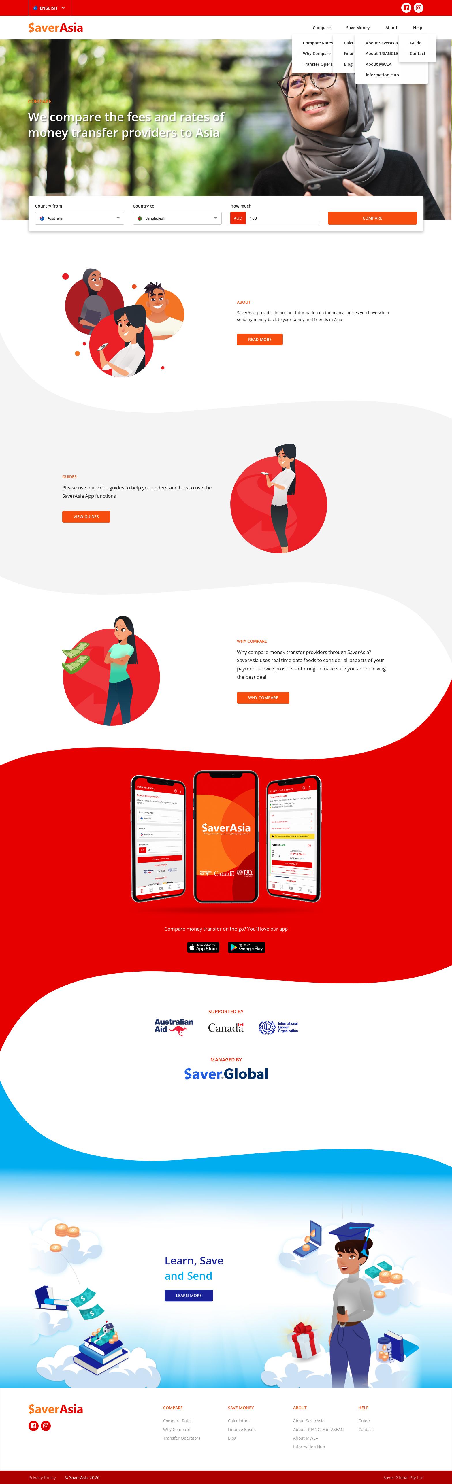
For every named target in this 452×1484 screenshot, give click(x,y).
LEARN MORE (189, 1295)
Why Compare (263, 697)
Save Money (358, 27)
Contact (365, 1429)
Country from (48, 206)
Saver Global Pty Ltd (403, 1477)
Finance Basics (242, 1429)
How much (240, 206)
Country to (144, 206)
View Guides (86, 516)
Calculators (239, 1420)
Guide (364, 1420)
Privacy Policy (42, 1477)
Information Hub (309, 1446)
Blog (232, 1438)
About (391, 27)
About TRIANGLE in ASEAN (318, 1429)
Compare (322, 27)
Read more (260, 339)
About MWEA (305, 1438)
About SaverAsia (309, 1420)
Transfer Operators (181, 1438)
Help (417, 27)
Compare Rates (178, 1420)
